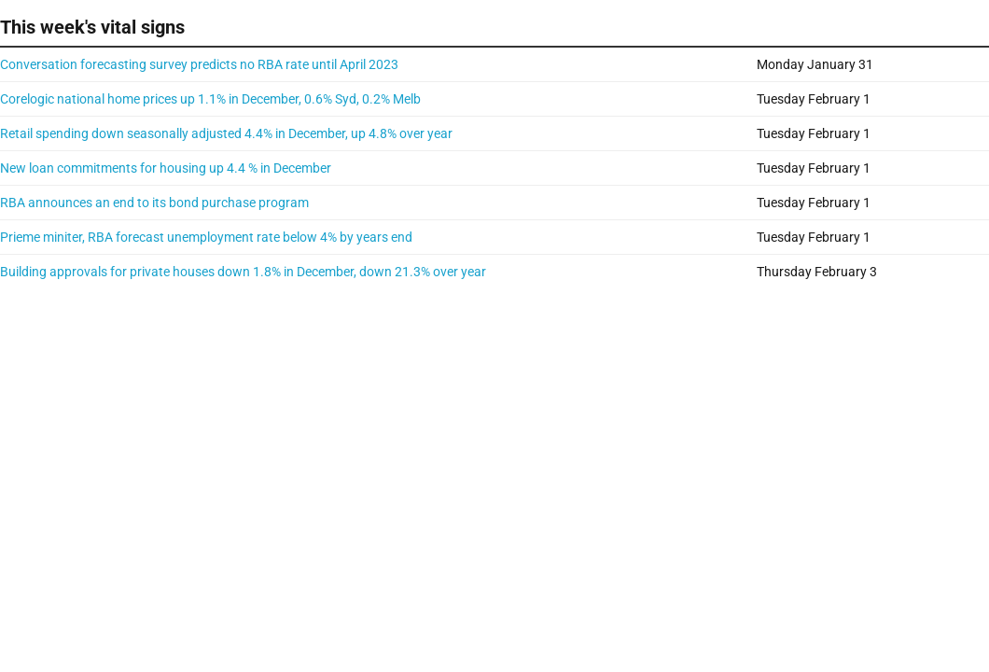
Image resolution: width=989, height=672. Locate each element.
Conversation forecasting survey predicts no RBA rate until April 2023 (199, 64)
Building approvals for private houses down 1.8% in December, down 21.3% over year (243, 271)
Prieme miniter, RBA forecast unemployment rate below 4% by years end (206, 237)
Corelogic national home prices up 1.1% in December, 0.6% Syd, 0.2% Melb (210, 98)
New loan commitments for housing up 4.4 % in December (165, 168)
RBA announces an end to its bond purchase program (154, 202)
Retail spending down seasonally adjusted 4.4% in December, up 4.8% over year (226, 133)
